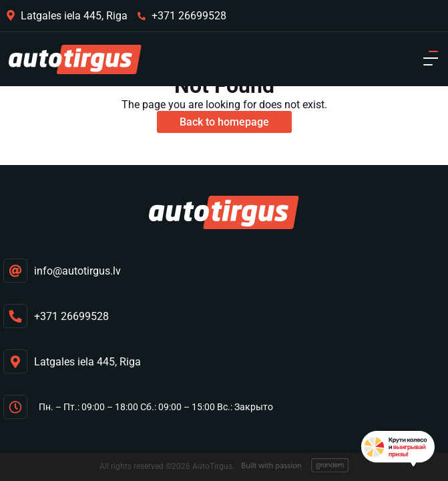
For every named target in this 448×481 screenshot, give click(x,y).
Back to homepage (224, 122)
